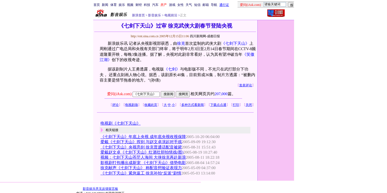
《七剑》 (172, 69)
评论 (115, 105)
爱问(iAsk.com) (119, 94)
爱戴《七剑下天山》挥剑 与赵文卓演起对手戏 (141, 142)
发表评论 (245, 85)
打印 (236, 105)
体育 (113, 5)
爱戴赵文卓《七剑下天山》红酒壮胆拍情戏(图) (141, 152)
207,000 (221, 94)
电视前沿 (170, 15)
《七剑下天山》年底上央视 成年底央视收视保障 (143, 137)
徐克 (181, 43)
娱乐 (122, 5)
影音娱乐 (154, 15)
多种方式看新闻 (192, 105)
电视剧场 (131, 105)
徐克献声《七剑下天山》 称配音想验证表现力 (141, 168)
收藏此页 (150, 105)
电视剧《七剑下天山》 (120, 123)
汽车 (155, 5)
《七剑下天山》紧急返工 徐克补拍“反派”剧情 (140, 173)
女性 (180, 5)
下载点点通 (218, 105)
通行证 (224, 5)
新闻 (105, 5)
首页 (96, 5)
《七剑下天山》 (235, 43)
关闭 (249, 105)
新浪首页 (138, 15)
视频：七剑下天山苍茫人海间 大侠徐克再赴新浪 (143, 157)
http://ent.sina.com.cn (145, 36)
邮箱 (205, 5)
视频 (130, 5)
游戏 (172, 5)
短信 (197, 5)
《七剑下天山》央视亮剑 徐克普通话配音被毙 (141, 147)
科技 (147, 5)
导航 (214, 5)
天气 (189, 5)
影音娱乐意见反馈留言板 (100, 189)
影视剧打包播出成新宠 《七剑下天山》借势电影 (143, 163)
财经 (139, 5)
